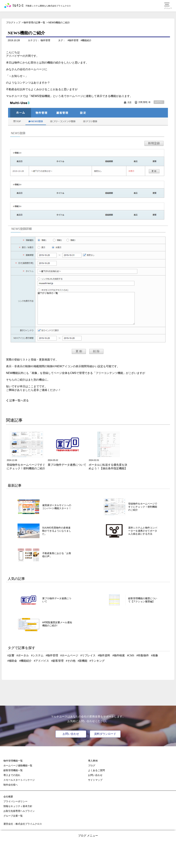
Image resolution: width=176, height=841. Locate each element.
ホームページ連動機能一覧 (17, 765)
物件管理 (45, 40)
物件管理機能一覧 (13, 760)
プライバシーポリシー (15, 801)
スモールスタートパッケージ (19, 780)
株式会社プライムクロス (28, 823)
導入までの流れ (11, 775)
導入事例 (93, 760)
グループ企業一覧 (13, 815)
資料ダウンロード (105, 733)
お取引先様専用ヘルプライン (19, 811)
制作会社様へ (10, 784)
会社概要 (8, 796)
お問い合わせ (71, 733)
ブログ (91, 765)
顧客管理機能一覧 (13, 770)
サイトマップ (95, 780)
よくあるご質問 (96, 770)
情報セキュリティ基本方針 (17, 806)
